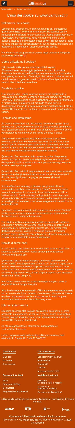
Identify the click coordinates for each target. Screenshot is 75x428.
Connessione (9, 364)
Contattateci (8, 388)
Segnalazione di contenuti (15, 391)
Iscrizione (7, 360)
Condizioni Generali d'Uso (50, 357)
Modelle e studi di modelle (50, 383)
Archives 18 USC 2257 (49, 371)
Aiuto (5, 380)
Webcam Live (7, 9)
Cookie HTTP (19, 55)
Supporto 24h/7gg (11, 384)
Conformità (43, 364)
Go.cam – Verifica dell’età (50, 392)
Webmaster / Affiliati (47, 388)
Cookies (41, 367)
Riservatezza (44, 360)
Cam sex (7, 357)
